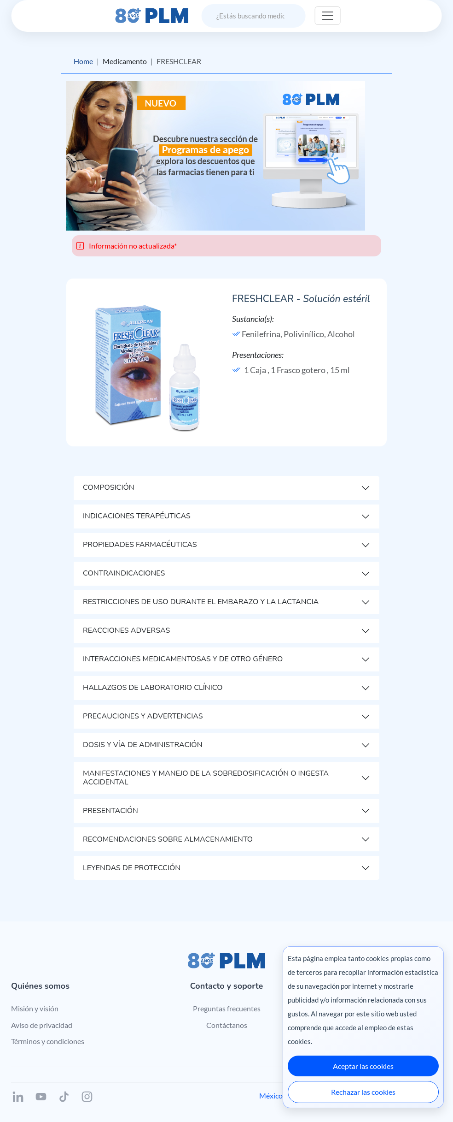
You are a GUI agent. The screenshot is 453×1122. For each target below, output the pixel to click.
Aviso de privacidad (41, 1025)
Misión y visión (34, 1008)
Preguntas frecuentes (227, 1008)
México (271, 1095)
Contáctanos (226, 1025)
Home (83, 61)
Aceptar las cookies (363, 1066)
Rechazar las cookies (363, 1091)
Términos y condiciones (47, 1041)
